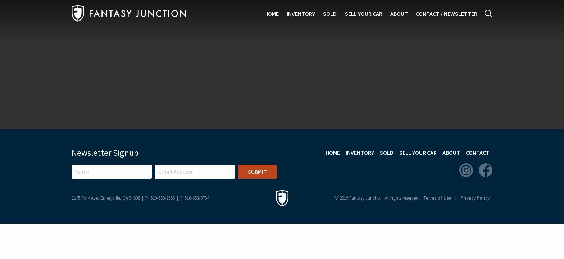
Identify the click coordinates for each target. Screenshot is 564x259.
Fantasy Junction (129, 13)
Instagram (466, 170)
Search (488, 13)
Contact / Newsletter (446, 13)
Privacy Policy (475, 198)
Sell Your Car (363, 13)
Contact (478, 152)
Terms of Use (437, 198)
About (399, 13)
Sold (330, 13)
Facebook (485, 170)
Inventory (301, 13)
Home (271, 13)
